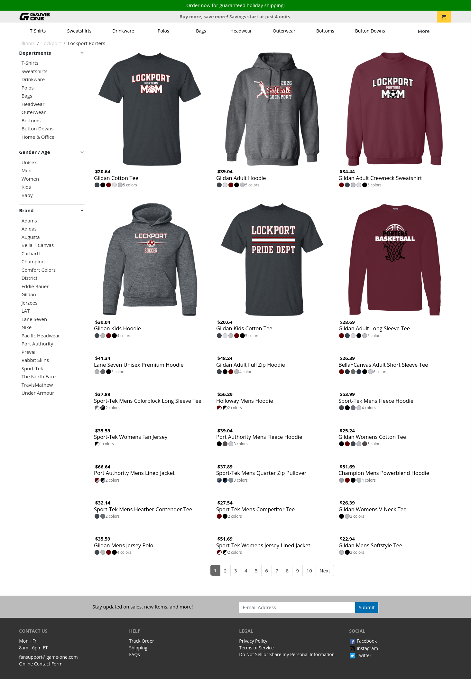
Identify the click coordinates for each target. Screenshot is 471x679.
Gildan (29, 294)
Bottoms (325, 31)
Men (27, 170)
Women (30, 179)
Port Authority (37, 343)
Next (324, 570)
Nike (27, 327)
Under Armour (38, 393)
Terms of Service (256, 648)
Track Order (141, 641)
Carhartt (31, 253)
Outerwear (284, 31)
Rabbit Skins (35, 360)
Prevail (29, 352)
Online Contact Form (40, 664)
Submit (367, 607)
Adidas (29, 228)
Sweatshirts (79, 31)
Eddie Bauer (35, 286)
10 (309, 570)
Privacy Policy (253, 641)
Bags (201, 31)
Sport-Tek (32, 368)
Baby (27, 195)
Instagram (363, 648)
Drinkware (123, 31)
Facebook (363, 641)
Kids (26, 187)
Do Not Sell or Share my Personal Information (287, 654)
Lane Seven (34, 319)
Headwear (241, 31)
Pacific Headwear (41, 335)
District (30, 278)
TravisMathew (37, 385)
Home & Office (38, 137)
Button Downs (370, 31)
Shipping (138, 648)
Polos (163, 31)
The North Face (39, 376)
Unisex (29, 162)
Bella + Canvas (38, 245)
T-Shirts (38, 31)
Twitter (360, 655)
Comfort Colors (39, 270)
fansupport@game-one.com (48, 657)
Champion (33, 261)
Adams (29, 220)
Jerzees (30, 303)
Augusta (31, 237)
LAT (26, 311)
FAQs (134, 654)
